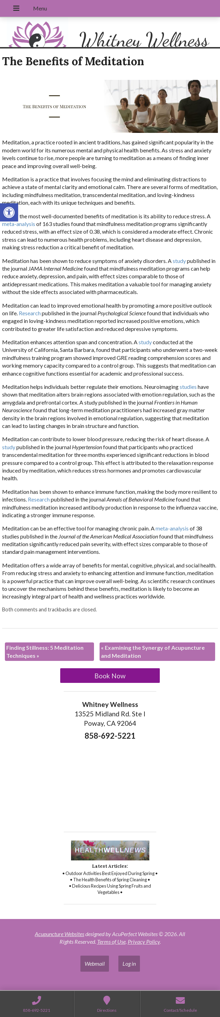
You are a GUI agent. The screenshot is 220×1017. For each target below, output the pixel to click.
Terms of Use (111, 941)
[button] (9, 212)
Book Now (110, 676)
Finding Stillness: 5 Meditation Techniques (45, 651)
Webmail (95, 963)
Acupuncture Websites (59, 934)
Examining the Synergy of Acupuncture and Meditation (153, 651)
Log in (129, 963)
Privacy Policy (144, 941)
